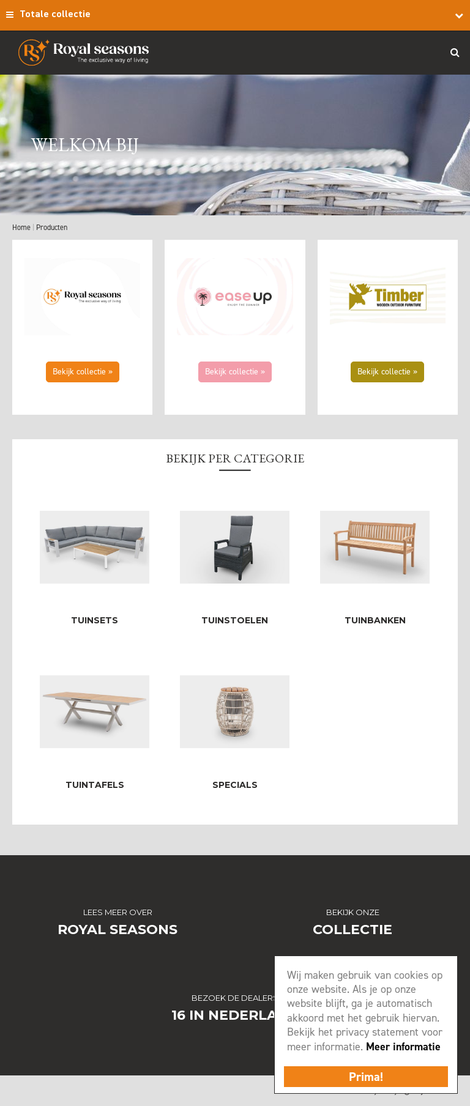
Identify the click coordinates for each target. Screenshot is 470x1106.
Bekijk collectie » (83, 371)
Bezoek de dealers (235, 998)
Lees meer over (117, 912)
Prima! (366, 1077)
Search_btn (455, 52)
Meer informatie (403, 1046)
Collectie (352, 929)
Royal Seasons (117, 929)
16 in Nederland (235, 1015)
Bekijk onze (352, 912)
